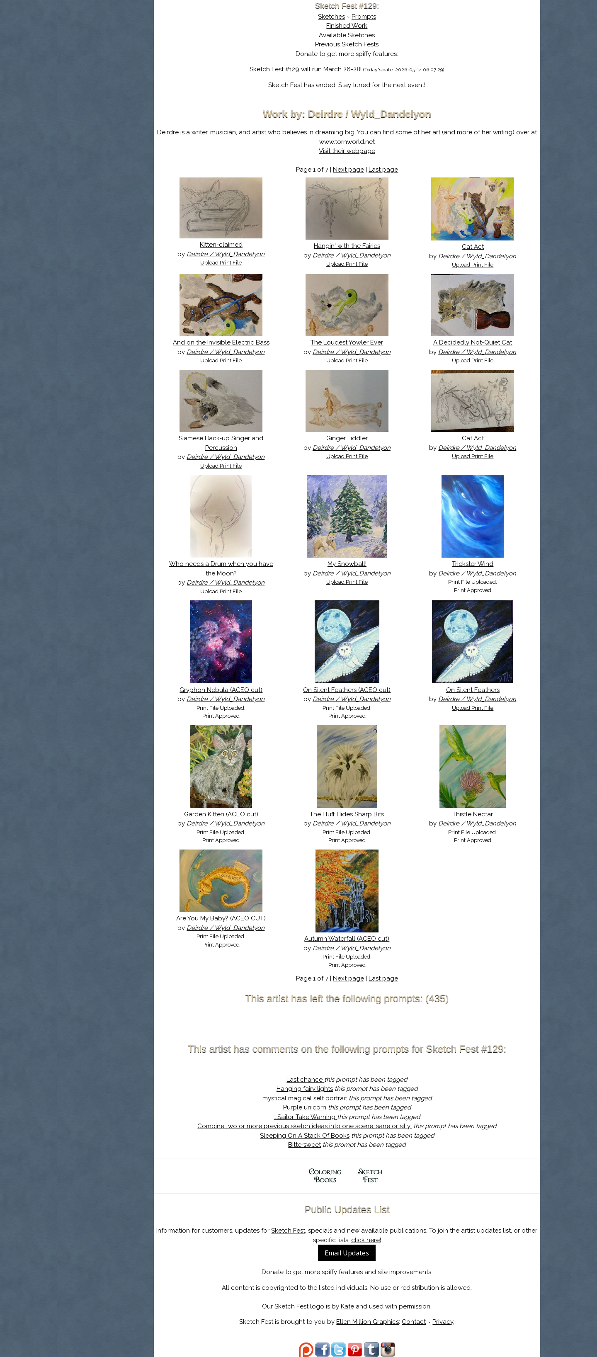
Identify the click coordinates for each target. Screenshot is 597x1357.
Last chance (319, 1079)
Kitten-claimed (244, 244)
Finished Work (360, 25)
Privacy (456, 1321)
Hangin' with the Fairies (361, 246)
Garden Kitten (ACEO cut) (244, 814)
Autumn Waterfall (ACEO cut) (360, 938)
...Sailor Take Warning (319, 1117)
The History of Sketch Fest (119, 72)
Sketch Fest (315, 1230)
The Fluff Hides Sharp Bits (360, 814)
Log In (99, 97)
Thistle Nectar (477, 814)
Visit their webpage (360, 151)
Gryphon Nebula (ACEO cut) (244, 690)
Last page (397, 169)
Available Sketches (360, 35)
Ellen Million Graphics (381, 1321)
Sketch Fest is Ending (119, 47)
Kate (361, 1306)
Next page (362, 169)
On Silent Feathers (477, 690)
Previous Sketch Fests (360, 44)
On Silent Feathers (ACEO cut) (360, 690)
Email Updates (360, 1252)
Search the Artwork (119, 84)
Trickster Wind (477, 564)
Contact (427, 1321)
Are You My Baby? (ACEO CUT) (244, 918)
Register (136, 97)
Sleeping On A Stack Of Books (318, 1135)
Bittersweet (318, 1144)
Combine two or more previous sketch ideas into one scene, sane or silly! (318, 1126)
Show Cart (105, 108)
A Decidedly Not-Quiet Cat (477, 342)
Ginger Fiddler (360, 438)
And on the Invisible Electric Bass (244, 342)
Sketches (345, 16)
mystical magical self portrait (318, 1098)
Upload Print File (244, 263)
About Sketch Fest (119, 59)
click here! (392, 1240)
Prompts (377, 16)
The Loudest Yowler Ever (360, 342)
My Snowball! (360, 564)
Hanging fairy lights (318, 1088)
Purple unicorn (318, 1107)
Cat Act (477, 246)
